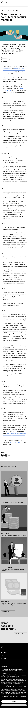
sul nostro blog (7, 68)
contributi (5, 454)
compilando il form (15, 442)
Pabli (2, 10)
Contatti (4, 658)
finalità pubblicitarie (5, 683)
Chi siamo (4, 652)
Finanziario (14, 10)
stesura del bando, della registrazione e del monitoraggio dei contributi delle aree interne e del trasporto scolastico (15, 435)
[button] (26, 662)
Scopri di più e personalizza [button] (14, 705)
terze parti (24, 675)
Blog (7, 10)
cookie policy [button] (4, 673)
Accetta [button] (14, 701)
